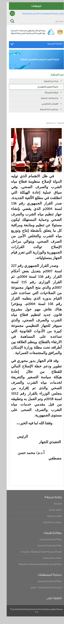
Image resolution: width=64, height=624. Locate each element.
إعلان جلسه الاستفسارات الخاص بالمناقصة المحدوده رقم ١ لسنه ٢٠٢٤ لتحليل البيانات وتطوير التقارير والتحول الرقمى (35, 14)
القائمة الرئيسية (50, 43)
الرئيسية (56, 123)
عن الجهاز (46, 123)
